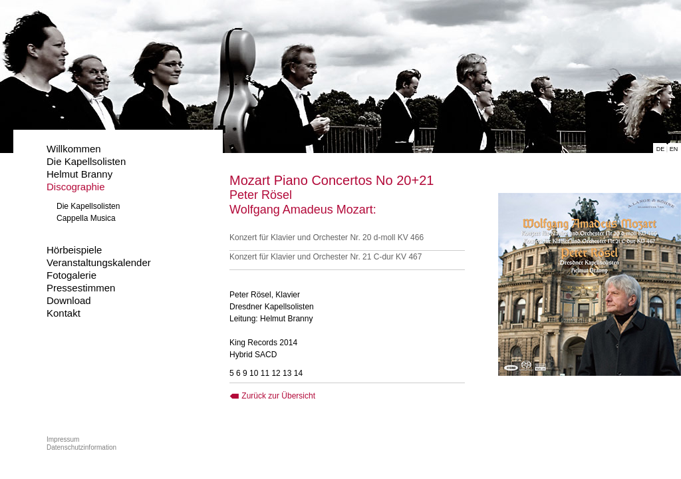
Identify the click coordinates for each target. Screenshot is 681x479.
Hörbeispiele (74, 249)
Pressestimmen (81, 287)
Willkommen (74, 148)
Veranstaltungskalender (99, 262)
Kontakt (63, 313)
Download (69, 300)
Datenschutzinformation (81, 447)
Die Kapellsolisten (86, 161)
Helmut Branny (79, 174)
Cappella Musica (86, 218)
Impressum (63, 439)
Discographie (76, 186)
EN (674, 149)
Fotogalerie (71, 275)
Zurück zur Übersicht (272, 395)
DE (660, 149)
